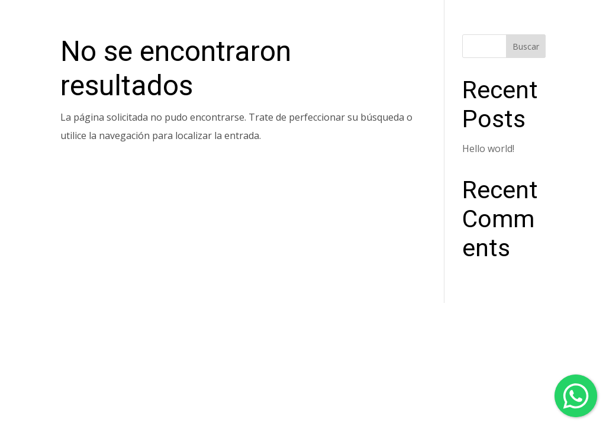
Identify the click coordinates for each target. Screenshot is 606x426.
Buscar (525, 46)
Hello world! (488, 148)
